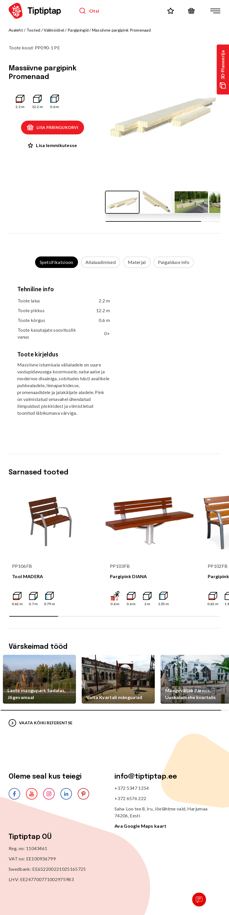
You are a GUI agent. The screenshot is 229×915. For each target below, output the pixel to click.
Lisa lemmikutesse (52, 145)
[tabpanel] (114, 355)
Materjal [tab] (137, 262)
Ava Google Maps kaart (140, 826)
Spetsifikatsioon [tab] (56, 262)
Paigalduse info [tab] (174, 262)
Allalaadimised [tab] (100, 262)
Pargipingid (78, 30)
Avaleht (16, 30)
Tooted (33, 30)
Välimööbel (54, 30)
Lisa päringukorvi (52, 127)
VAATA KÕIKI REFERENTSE (40, 723)
